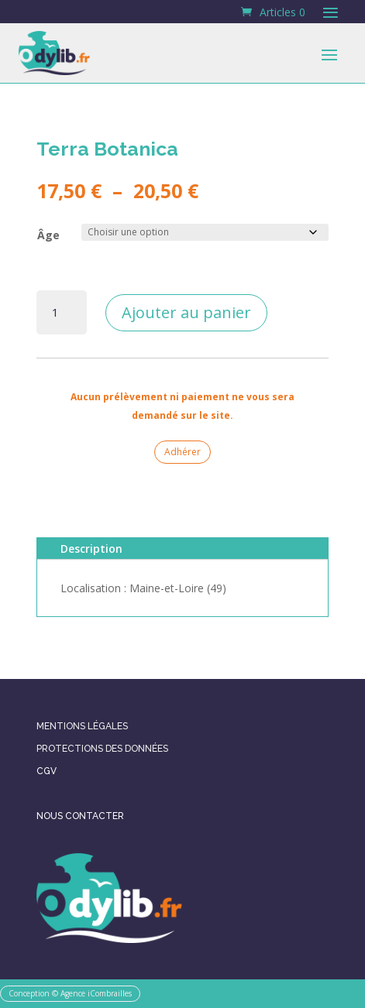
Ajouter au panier (186, 312)
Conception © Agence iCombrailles (70, 993)
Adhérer (182, 451)
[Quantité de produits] (61, 312)
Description (91, 548)
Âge (48, 235)
